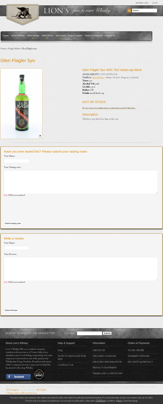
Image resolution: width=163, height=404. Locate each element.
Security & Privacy (140, 371)
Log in (155, 3)
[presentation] (28, 214)
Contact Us (110, 35)
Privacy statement (105, 377)
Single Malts (14, 48)
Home (6, 35)
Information (61, 35)
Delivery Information (107, 371)
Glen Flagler (98, 77)
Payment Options (138, 365)
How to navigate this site (72, 367)
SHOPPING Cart (142, 3)
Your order (136, 359)
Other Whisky (33, 35)
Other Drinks (47, 35)
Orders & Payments (93, 35)
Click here (101, 400)
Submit (107, 342)
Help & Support (75, 35)
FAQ (60, 359)
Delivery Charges (104, 365)
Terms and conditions (107, 383)
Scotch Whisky (18, 35)
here (120, 400)
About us (99, 359)
